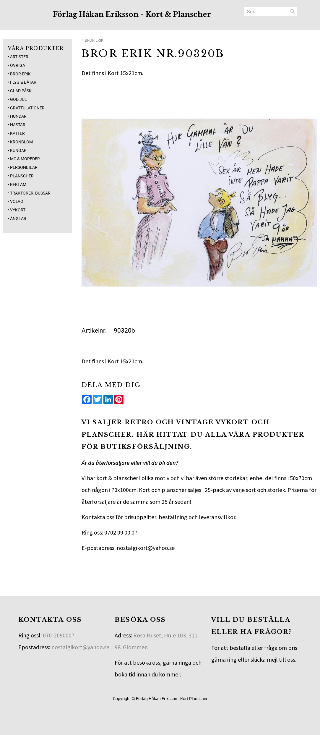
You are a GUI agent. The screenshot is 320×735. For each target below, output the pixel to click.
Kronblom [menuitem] (21, 142)
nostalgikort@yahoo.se (80, 647)
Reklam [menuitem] (18, 184)
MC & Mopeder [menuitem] (25, 158)
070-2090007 (58, 635)
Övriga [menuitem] (17, 65)
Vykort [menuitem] (17, 210)
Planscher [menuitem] (22, 176)
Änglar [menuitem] (18, 218)
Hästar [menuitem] (17, 124)
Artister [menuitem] (19, 56)
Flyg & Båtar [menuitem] (23, 82)
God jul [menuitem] (18, 99)
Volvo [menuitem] (16, 201)
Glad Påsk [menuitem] (21, 90)
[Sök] (292, 11)
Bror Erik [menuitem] (20, 74)
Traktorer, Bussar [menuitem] (30, 193)
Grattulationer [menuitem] (27, 108)
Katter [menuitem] (17, 133)
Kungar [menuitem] (18, 150)
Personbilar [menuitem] (24, 167)
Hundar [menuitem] (18, 116)
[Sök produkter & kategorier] (270, 11)
